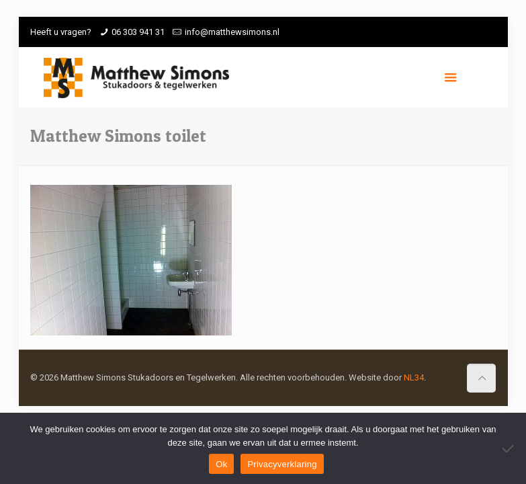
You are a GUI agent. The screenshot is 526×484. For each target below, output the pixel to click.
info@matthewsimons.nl (232, 32)
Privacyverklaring (281, 464)
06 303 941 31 (138, 32)
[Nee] (509, 448)
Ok (221, 464)
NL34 (414, 377)
